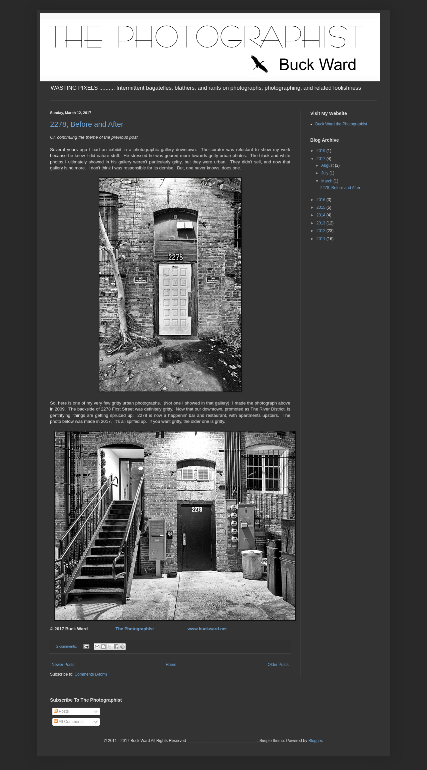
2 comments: (67, 646)
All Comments (68, 721)
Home (171, 664)
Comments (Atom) (90, 674)
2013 (322, 223)
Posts (61, 711)
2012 (322, 230)
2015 (322, 207)
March (327, 181)
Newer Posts (63, 664)
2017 (322, 158)
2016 (322, 199)
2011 (322, 238)
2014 (322, 215)
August (328, 165)
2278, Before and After (86, 124)
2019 (322, 150)
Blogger (315, 740)
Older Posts (278, 664)
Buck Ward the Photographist (341, 124)
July (325, 173)
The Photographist (134, 628)
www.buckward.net (207, 628)
